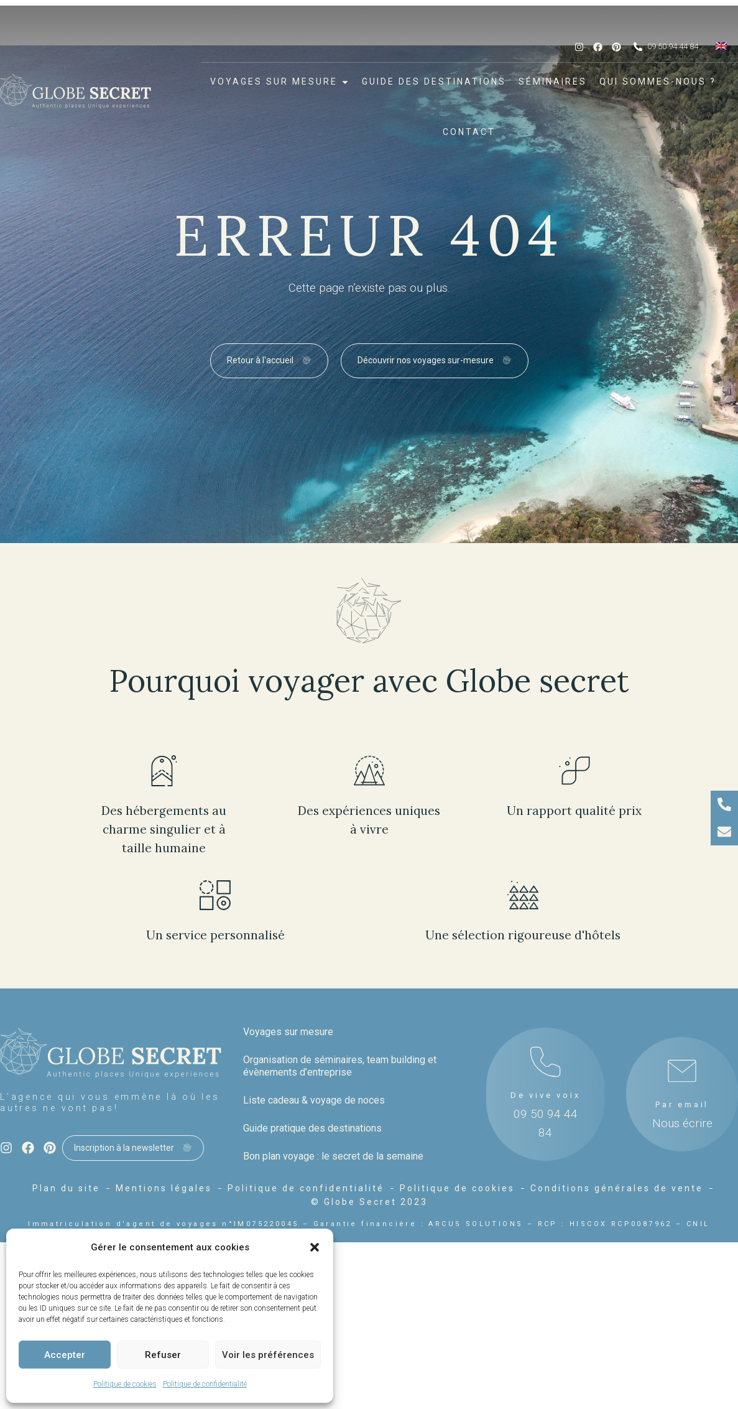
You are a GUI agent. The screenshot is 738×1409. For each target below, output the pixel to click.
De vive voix (545, 1095)
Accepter (64, 1354)
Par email (682, 1104)
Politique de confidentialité (205, 1384)
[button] (314, 1247)
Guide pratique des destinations (312, 1128)
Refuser (163, 1354)
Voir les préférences (268, 1354)
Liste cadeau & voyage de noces (314, 1100)
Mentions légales (164, 1188)
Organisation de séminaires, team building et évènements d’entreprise (339, 1066)
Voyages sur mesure (288, 1032)
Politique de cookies (125, 1384)
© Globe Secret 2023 (369, 1202)
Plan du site (66, 1188)
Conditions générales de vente (616, 1188)
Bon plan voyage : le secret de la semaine (333, 1156)
